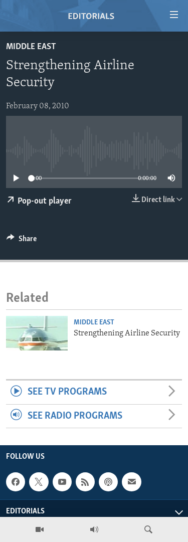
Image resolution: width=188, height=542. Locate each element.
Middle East (31, 47)
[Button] (22, 241)
